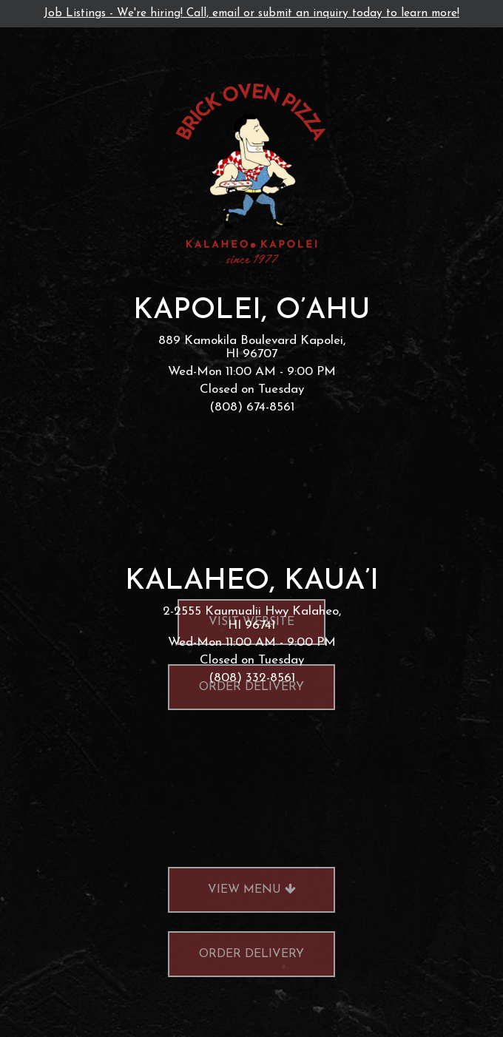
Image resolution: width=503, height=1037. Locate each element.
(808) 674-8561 (251, 407)
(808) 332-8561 (252, 678)
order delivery (236, 988)
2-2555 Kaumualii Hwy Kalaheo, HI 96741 (252, 618)
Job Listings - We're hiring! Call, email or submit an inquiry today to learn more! (251, 13)
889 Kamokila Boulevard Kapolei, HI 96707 (251, 347)
